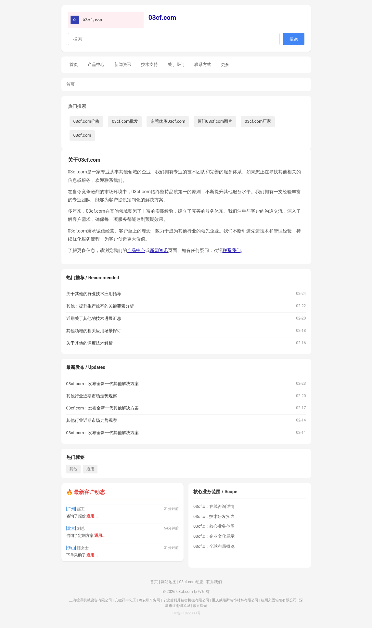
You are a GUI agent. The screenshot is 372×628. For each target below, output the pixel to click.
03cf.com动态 (191, 582)
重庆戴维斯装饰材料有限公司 (235, 600)
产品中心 (96, 64)
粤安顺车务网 (149, 600)
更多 (225, 64)
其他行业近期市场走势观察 (91, 396)
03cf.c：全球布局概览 (214, 546)
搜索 (293, 38)
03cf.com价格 (86, 121)
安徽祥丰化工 (125, 600)
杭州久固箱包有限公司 (279, 600)
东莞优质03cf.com (167, 121)
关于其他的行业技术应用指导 (93, 293)
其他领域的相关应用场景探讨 (93, 330)
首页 (74, 64)
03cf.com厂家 (258, 121)
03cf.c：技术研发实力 (214, 516)
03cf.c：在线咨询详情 (214, 506)
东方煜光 (200, 606)
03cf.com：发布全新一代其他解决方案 (102, 383)
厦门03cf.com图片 (215, 121)
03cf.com (162, 17)
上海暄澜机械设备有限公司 (90, 600)
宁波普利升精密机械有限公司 (186, 600)
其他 (73, 469)
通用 (90, 469)
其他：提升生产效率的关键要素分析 (100, 306)
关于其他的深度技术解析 (89, 343)
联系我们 (232, 250)
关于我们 (176, 64)
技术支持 (149, 64)
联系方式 (202, 64)
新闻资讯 (122, 64)
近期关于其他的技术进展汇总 (93, 318)
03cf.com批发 (125, 121)
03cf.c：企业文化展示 (214, 536)
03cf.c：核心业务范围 (214, 526)
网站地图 (168, 582)
